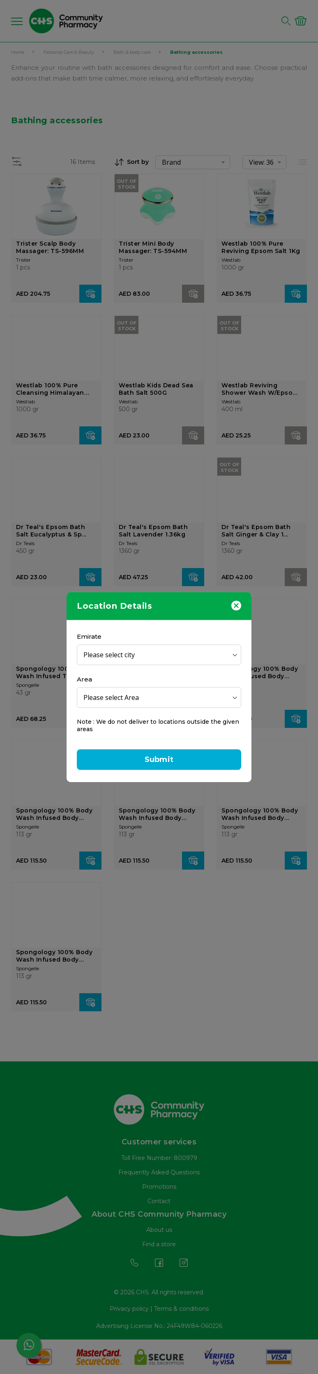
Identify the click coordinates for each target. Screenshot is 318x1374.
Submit (159, 759)
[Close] (236, 605)
